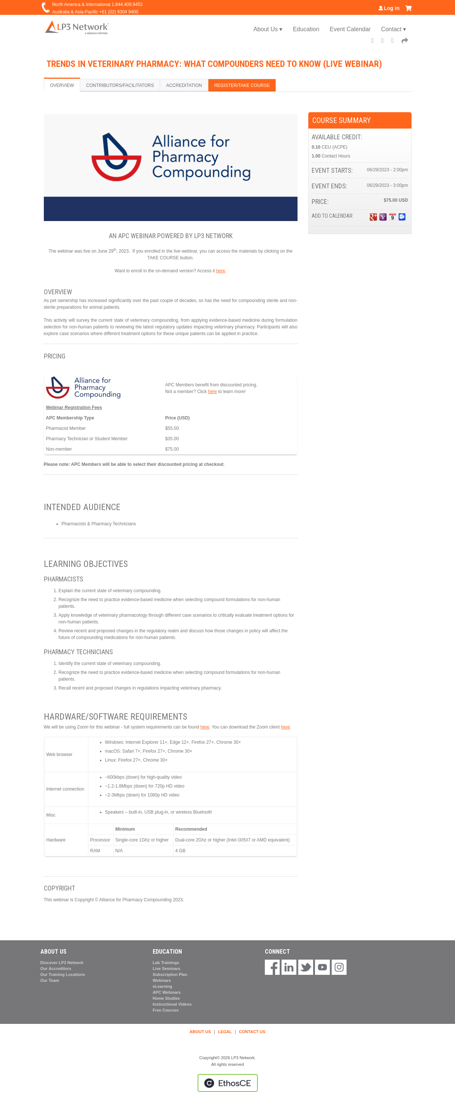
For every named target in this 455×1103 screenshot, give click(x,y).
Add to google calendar (373, 217)
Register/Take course (242, 85)
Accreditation (184, 85)
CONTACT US (252, 1031)
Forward (405, 41)
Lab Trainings (166, 962)
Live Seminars (167, 968)
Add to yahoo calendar (383, 217)
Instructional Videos (172, 1004)
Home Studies (166, 998)
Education (306, 29)
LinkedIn (395, 41)
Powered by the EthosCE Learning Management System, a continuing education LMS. (228, 1083)
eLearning (162, 986)
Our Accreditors (55, 968)
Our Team (49, 980)
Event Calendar (350, 29)
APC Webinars (167, 992)
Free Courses (166, 1010)
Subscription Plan (170, 974)
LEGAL (225, 1031)
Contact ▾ (393, 29)
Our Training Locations (62, 974)
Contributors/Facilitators (120, 85)
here (220, 270)
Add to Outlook (402, 217)
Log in (392, 8)
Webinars (162, 980)
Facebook (375, 41)
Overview (62, 85)
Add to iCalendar (392, 216)
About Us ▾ (267, 29)
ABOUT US (200, 1031)
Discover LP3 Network (62, 962)
